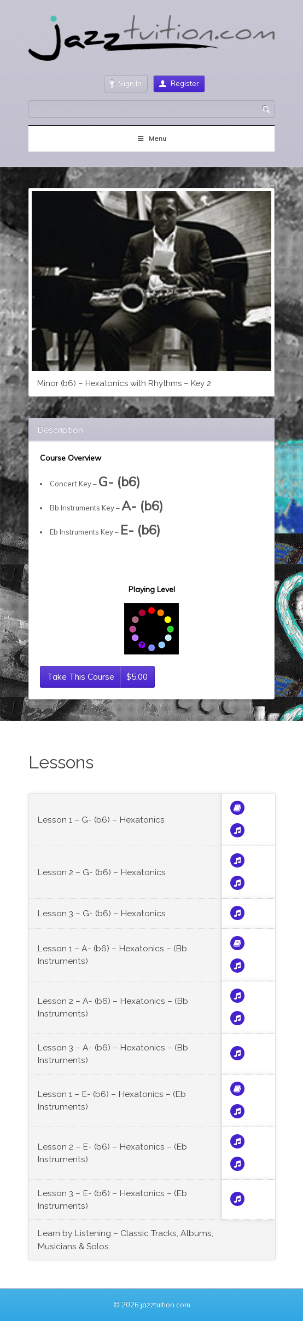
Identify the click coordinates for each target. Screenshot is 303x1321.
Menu (152, 138)
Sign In (126, 83)
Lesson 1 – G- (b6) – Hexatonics (101, 819)
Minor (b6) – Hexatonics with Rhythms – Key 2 (124, 383)
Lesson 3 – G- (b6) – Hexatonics (101, 913)
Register (179, 83)
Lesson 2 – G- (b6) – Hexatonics (101, 872)
